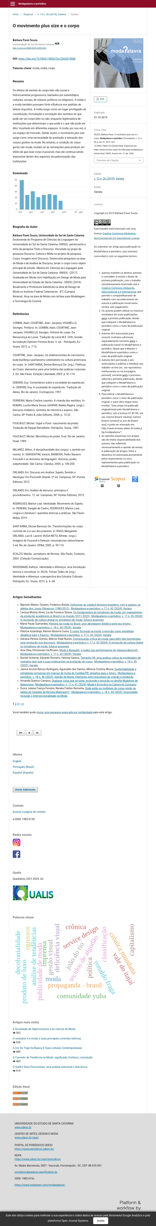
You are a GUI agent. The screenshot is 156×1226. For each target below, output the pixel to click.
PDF (101, 99)
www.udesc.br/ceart (27, 1137)
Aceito (100, 1220)
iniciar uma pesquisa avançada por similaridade (64, 712)
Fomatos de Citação (108, 160)
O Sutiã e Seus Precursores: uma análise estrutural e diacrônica (50, 1066)
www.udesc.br (23, 1127)
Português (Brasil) (23, 766)
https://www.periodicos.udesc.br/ (34, 1148)
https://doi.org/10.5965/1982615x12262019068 (46, 58)
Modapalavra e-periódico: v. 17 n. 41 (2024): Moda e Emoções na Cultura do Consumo (85, 684)
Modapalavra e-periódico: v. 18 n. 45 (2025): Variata (50, 627)
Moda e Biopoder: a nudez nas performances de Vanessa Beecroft (98, 650)
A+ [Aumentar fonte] (20, 732)
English (17, 761)
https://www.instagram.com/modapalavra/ (40, 1184)
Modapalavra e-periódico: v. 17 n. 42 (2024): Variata (101, 608)
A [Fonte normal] (29, 732)
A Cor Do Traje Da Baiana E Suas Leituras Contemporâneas (47, 1047)
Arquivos (28, 14)
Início (16, 14)
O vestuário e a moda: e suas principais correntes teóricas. (47, 1038)
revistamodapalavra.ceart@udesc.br (36, 1172)
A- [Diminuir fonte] (37, 732)
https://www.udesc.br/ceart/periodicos (38, 1159)
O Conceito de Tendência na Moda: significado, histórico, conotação (53, 1057)
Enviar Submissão (25, 789)
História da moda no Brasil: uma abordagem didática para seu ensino (90, 623)
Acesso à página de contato (29, 811)
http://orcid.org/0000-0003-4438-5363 (29, 48)
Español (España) (23, 772)
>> (22, 703)
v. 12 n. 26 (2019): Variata (52, 14)
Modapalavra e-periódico (32, 3)
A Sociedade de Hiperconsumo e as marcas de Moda (44, 1029)
